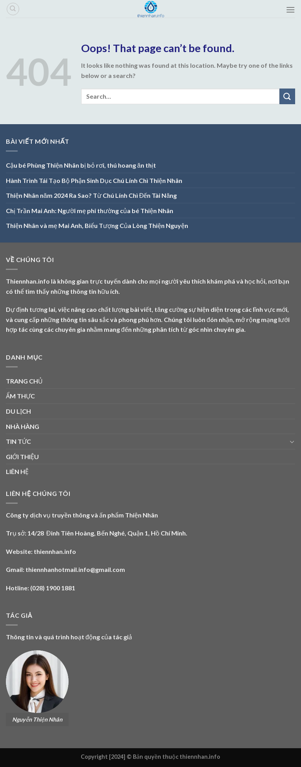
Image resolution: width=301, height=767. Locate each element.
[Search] (13, 9)
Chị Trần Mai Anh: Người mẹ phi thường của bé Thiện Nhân (89, 210)
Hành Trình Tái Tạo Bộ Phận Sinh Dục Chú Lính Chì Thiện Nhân (94, 180)
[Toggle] (292, 441)
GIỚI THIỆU (22, 456)
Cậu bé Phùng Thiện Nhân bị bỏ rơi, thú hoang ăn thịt (81, 165)
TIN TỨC (18, 441)
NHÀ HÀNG (22, 426)
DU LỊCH (18, 411)
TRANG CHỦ (24, 381)
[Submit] (287, 96)
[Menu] (290, 9)
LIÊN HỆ (17, 471)
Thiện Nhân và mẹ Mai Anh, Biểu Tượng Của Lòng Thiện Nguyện (97, 225)
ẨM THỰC (20, 396)
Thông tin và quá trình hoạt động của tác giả (69, 636)
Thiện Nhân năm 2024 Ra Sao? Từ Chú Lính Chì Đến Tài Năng (91, 195)
